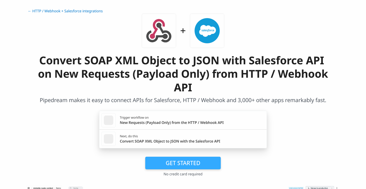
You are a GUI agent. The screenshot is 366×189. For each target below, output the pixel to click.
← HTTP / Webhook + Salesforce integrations (65, 11)
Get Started (183, 163)
